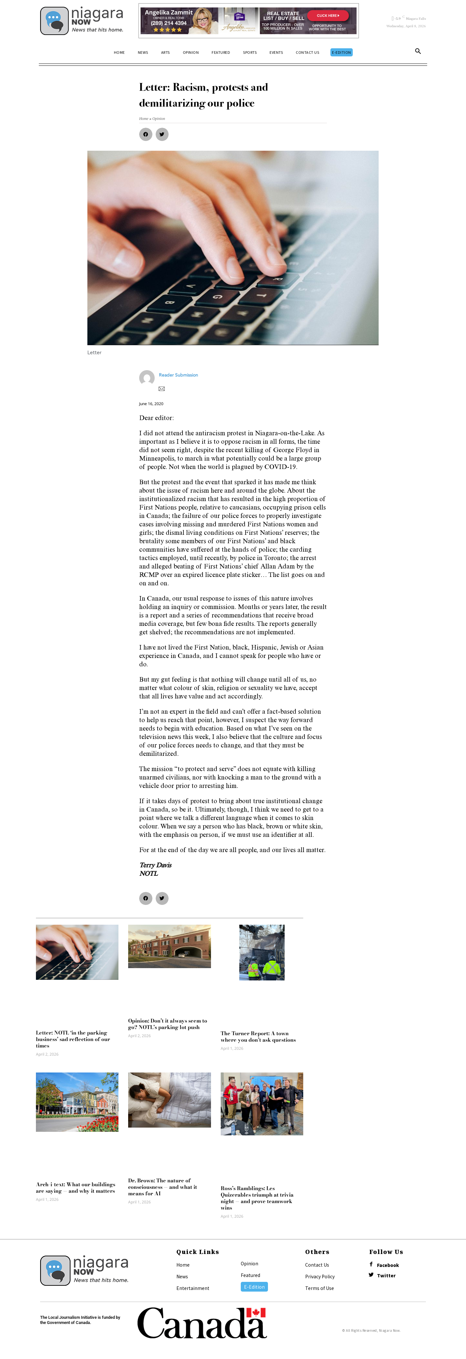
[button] (418, 52)
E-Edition (254, 1286)
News (182, 1276)
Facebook (388, 1265)
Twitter (386, 1275)
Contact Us (317, 1264)
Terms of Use (319, 1288)
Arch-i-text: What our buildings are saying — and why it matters (75, 1187)
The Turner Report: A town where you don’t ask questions (258, 1036)
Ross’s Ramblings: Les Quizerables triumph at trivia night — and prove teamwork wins (257, 1198)
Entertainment (192, 1288)
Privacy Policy (320, 1276)
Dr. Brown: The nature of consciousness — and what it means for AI (162, 1187)
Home (183, 1264)
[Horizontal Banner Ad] (248, 20)
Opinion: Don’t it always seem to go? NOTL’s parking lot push (167, 1024)
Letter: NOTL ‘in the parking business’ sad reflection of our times (73, 1039)
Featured (250, 1275)
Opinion (249, 1263)
